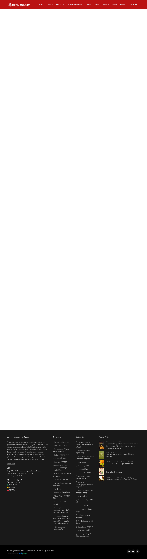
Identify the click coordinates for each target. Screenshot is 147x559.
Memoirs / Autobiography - (84, 484)
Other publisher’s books (74, 4)
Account (122, 4)
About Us (49, 4)
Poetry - (81, 496)
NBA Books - (61, 446)
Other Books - (84, 527)
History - (82, 469)
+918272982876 (13, 482)
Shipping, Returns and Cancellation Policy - (61, 510)
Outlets (96, 4)
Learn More (11, 463)
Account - (62, 492)
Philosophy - (82, 466)
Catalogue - (60, 462)
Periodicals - (83, 530)
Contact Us (105, 4)
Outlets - (60, 458)
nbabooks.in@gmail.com (16, 480)
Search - (57, 489)
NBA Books (60, 4)
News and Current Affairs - (84, 444)
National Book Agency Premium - (60, 467)
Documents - (83, 473)
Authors (88, 4)
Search (114, 4)
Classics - (82, 506)
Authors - (61, 455)
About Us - (61, 442)
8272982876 (12, 485)
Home (41, 4)
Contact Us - (61, 480)
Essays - (81, 462)
